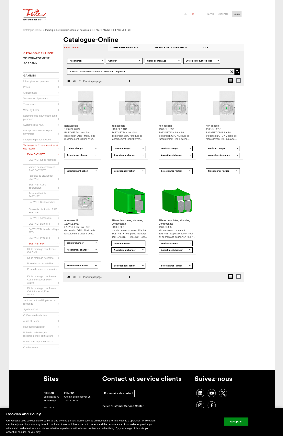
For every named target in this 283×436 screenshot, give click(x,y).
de (185, 14)
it (198, 14)
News (210, 14)
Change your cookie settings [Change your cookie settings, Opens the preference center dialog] (202, 421)
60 (80, 81)
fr (192, 14)
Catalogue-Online (32, 30)
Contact (223, 14)
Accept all (236, 421)
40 (74, 81)
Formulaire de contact (118, 393)
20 (68, 81)
